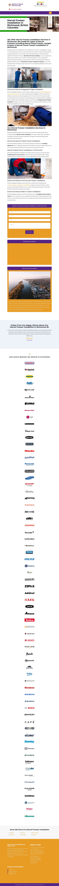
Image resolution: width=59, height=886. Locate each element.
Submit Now (29, 231)
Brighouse (12, 834)
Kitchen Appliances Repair (36, 850)
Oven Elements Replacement (37, 852)
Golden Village (35, 832)
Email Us (11, 869)
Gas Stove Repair (34, 849)
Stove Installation (34, 860)
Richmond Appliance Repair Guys (37, 884)
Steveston (34, 834)
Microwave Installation (35, 857)
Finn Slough (23, 834)
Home (8, 15)
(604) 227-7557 (12, 871)
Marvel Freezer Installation (16, 15)
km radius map (29, 253)
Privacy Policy (33, 862)
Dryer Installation (34, 856)
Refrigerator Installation (35, 859)
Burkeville (23, 832)
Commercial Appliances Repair (37, 847)
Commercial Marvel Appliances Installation (18, 184)
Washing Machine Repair (36, 853)
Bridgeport (12, 832)
